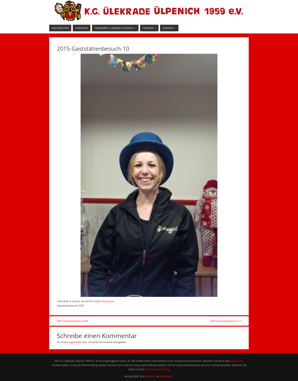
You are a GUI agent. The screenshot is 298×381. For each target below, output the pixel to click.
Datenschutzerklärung (156, 369)
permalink (108, 301)
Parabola (151, 376)
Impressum (236, 361)
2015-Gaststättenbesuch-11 (225, 321)
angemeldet (75, 342)
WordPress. (166, 376)
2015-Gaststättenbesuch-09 (72, 321)
